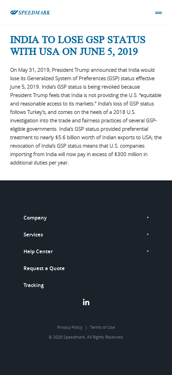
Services (33, 234)
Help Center (38, 251)
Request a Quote (44, 268)
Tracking (34, 285)
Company (35, 217)
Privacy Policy (69, 327)
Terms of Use (102, 327)
